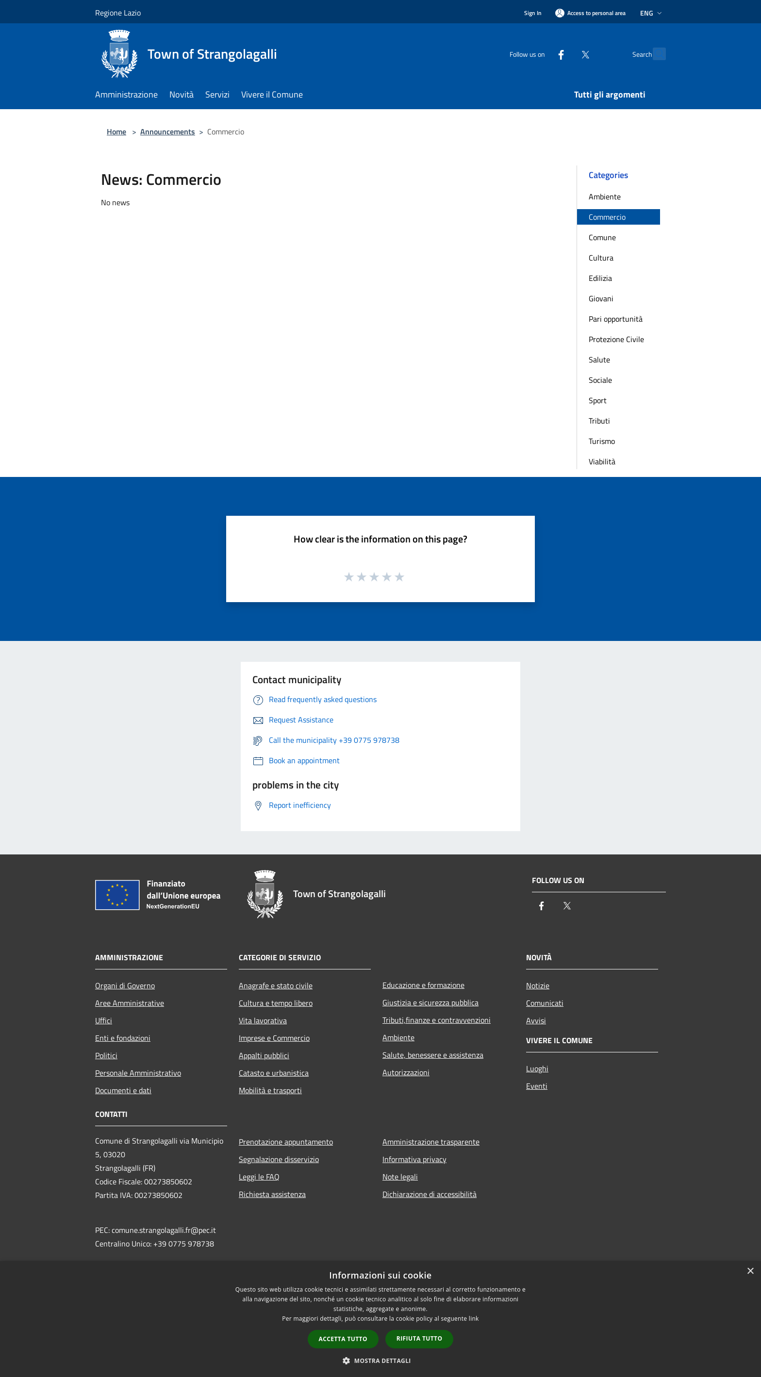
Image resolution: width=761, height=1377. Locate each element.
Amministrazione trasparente (431, 1142)
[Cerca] (654, 54)
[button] (380, 1360)
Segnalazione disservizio (279, 1159)
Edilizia (600, 278)
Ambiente (605, 196)
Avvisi (536, 1020)
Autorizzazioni (406, 1072)
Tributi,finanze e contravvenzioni (436, 1020)
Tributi (599, 420)
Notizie (537, 985)
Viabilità (602, 461)
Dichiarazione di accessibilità (429, 1194)
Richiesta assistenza (272, 1194)
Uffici (103, 1020)
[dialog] (380, 1319)
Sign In (533, 12)
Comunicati (544, 1003)
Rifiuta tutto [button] (420, 1338)
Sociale (600, 380)
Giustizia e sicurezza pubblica (430, 1002)
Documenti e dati (123, 1090)
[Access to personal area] (590, 12)
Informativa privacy (414, 1159)
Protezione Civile (616, 339)
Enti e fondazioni (122, 1038)
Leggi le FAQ (259, 1176)
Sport (598, 400)
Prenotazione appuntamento (286, 1142)
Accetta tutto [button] (343, 1339)
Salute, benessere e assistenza (432, 1055)
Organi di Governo (125, 985)
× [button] (750, 1271)
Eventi (536, 1086)
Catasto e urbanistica (274, 1073)
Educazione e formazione (423, 985)
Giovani (601, 298)
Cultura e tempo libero (276, 1003)
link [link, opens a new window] (474, 1318)
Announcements (167, 131)
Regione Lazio (118, 12)
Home (116, 131)
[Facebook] (539, 53)
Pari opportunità (616, 319)
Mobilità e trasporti (270, 1090)
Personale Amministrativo (138, 1073)
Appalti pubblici (264, 1055)
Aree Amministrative (129, 1003)
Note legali (400, 1176)
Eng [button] (652, 13)
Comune (602, 237)
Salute (599, 359)
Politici (106, 1055)
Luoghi (537, 1068)
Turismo (602, 441)
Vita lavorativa (263, 1020)
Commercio (607, 217)
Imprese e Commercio (274, 1038)
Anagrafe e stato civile (276, 985)
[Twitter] (564, 53)
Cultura (601, 257)
